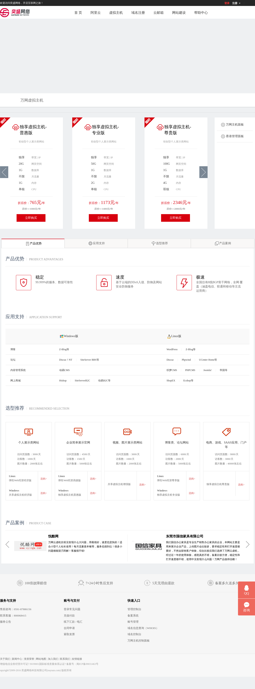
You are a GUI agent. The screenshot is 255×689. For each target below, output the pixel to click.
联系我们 (65, 658)
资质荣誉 (29, 658)
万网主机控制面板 (139, 640)
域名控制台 (134, 634)
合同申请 (69, 628)
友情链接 (77, 658)
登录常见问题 (72, 609)
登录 (227, 3)
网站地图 (41, 658)
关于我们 (5, 658)
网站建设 (179, 12)
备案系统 (133, 615)
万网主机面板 (235, 124)
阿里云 (96, 12)
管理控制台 (134, 609)
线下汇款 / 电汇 (73, 621)
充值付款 (69, 615)
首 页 (78, 12)
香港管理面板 (235, 136)
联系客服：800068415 (13, 615)
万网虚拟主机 (31, 100)
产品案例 (222, 243)
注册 (234, 3)
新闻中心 (17, 658)
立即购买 (31, 217)
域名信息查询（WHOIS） (143, 628)
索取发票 (69, 634)
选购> (43, 478)
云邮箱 (158, 12)
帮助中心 (201, 12)
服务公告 (5, 621)
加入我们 (53, 658)
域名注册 (138, 12)
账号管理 (133, 621)
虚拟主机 (116, 12)
